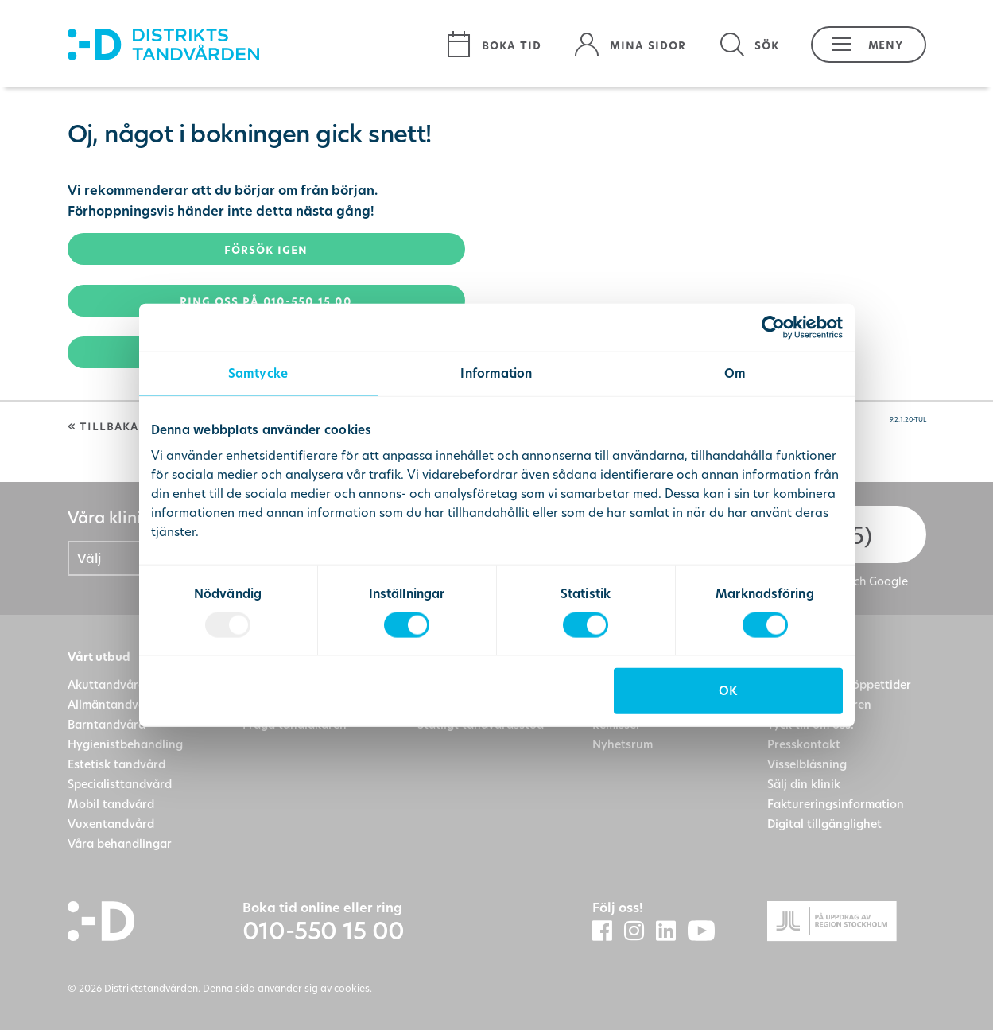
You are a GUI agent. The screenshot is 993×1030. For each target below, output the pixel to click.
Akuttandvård (106, 684)
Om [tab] (735, 372)
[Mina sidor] (629, 44)
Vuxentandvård (111, 823)
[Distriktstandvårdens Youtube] (707, 931)
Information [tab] (496, 372)
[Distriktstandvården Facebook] (608, 931)
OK (728, 690)
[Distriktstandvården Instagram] (640, 931)
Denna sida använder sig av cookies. (287, 987)
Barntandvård (106, 724)
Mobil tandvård (111, 803)
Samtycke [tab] (258, 372)
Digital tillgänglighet (824, 823)
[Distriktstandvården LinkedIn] (672, 931)
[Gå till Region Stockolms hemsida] (846, 923)
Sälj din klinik (803, 783)
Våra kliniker (116, 517)
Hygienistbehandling (125, 744)
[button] (860, 44)
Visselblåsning (807, 764)
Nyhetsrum (622, 744)
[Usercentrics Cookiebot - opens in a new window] (773, 327)
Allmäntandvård (112, 704)
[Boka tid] (493, 44)
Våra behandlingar (120, 843)
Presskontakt (803, 744)
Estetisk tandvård (116, 764)
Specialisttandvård (120, 783)
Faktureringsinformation (835, 803)
